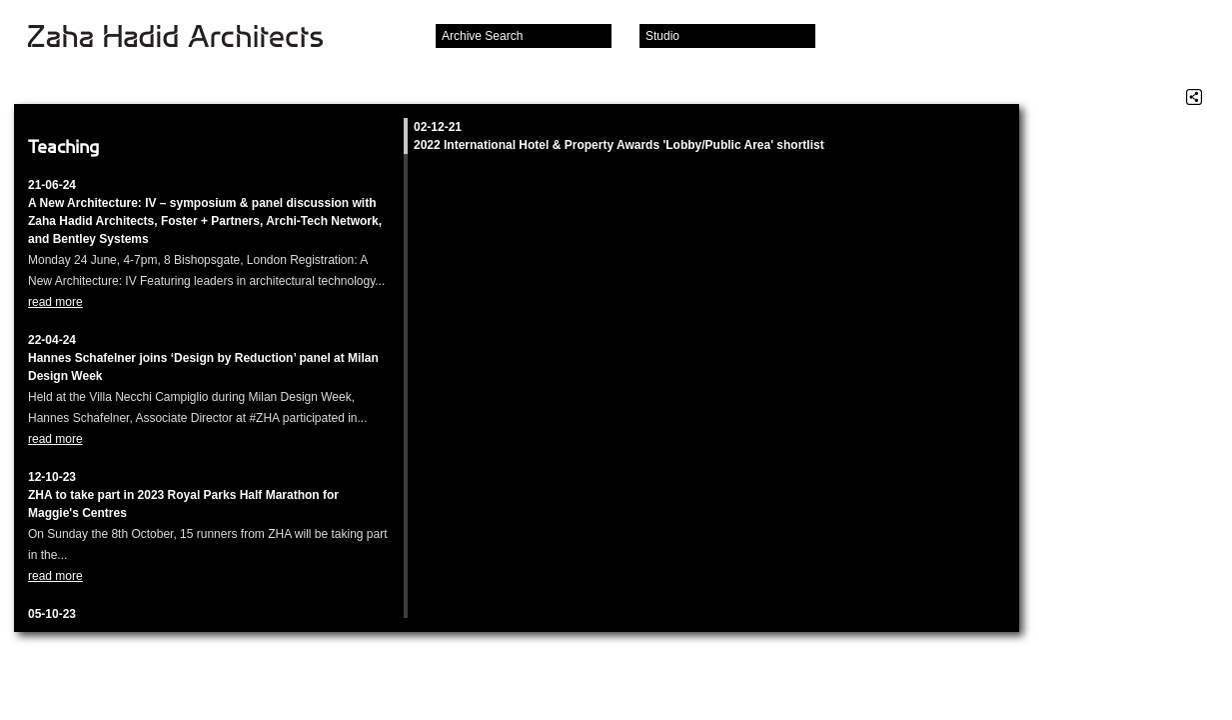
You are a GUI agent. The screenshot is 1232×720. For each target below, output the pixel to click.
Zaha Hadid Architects (191, 38)
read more (55, 302)
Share (1194, 97)
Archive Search (482, 36)
